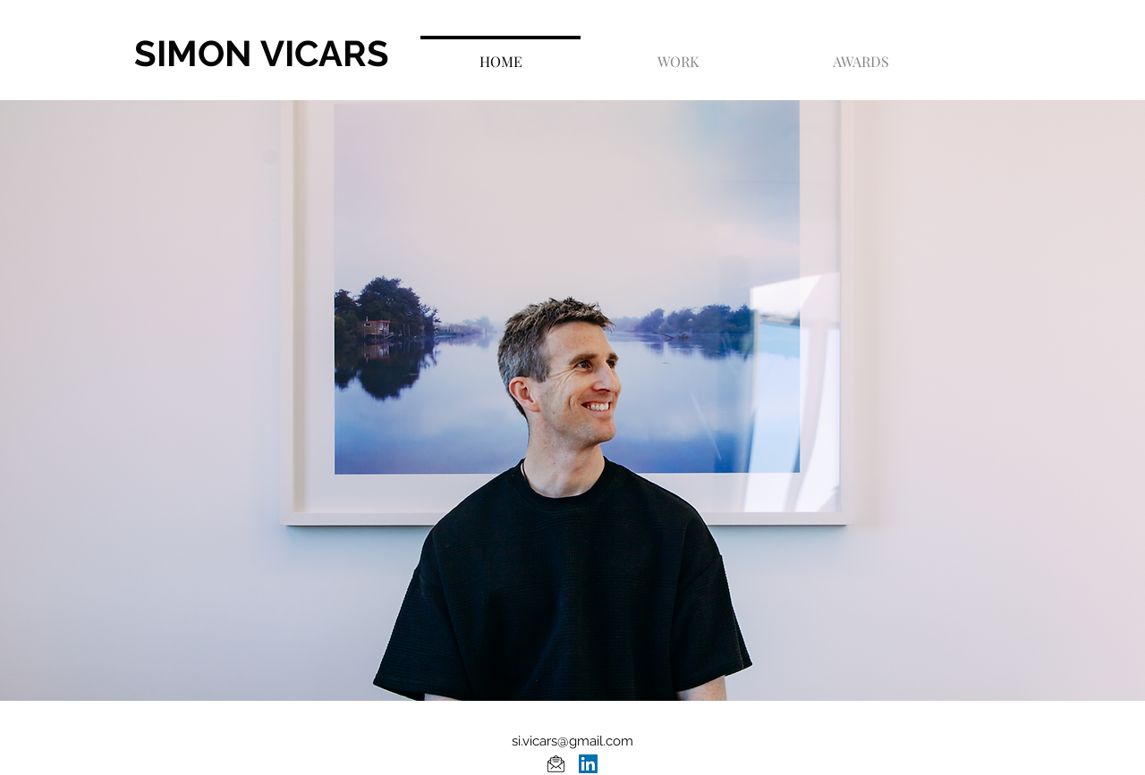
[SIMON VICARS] (312, 54)
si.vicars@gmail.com (572, 741)
